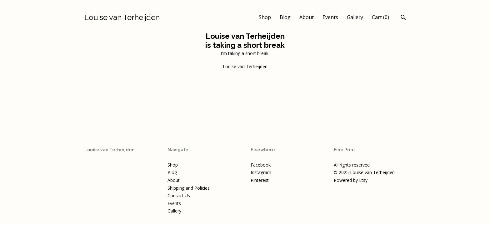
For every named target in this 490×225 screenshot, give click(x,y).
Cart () (380, 17)
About (306, 17)
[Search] (403, 18)
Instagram (261, 172)
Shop (265, 17)
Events (330, 17)
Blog (285, 17)
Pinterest (260, 180)
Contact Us (179, 195)
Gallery (355, 17)
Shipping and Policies (189, 188)
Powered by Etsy (351, 180)
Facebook (261, 165)
